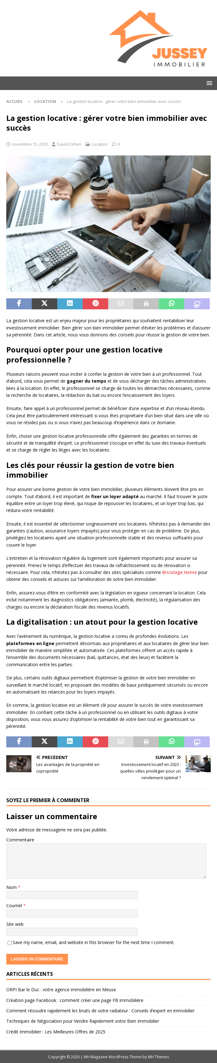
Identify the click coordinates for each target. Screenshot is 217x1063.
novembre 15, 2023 (30, 144)
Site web (15, 924)
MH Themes (158, 1057)
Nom (12, 887)
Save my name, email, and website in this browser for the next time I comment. (94, 942)
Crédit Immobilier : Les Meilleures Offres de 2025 (55, 1032)
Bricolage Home (179, 572)
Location (100, 144)
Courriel (14, 905)
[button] (208, 83)
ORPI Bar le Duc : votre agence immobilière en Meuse (61, 990)
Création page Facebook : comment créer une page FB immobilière (74, 1000)
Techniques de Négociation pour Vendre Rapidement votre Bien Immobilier (82, 1021)
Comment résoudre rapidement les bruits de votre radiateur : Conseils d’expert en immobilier (100, 1011)
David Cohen (69, 144)
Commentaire (20, 840)
